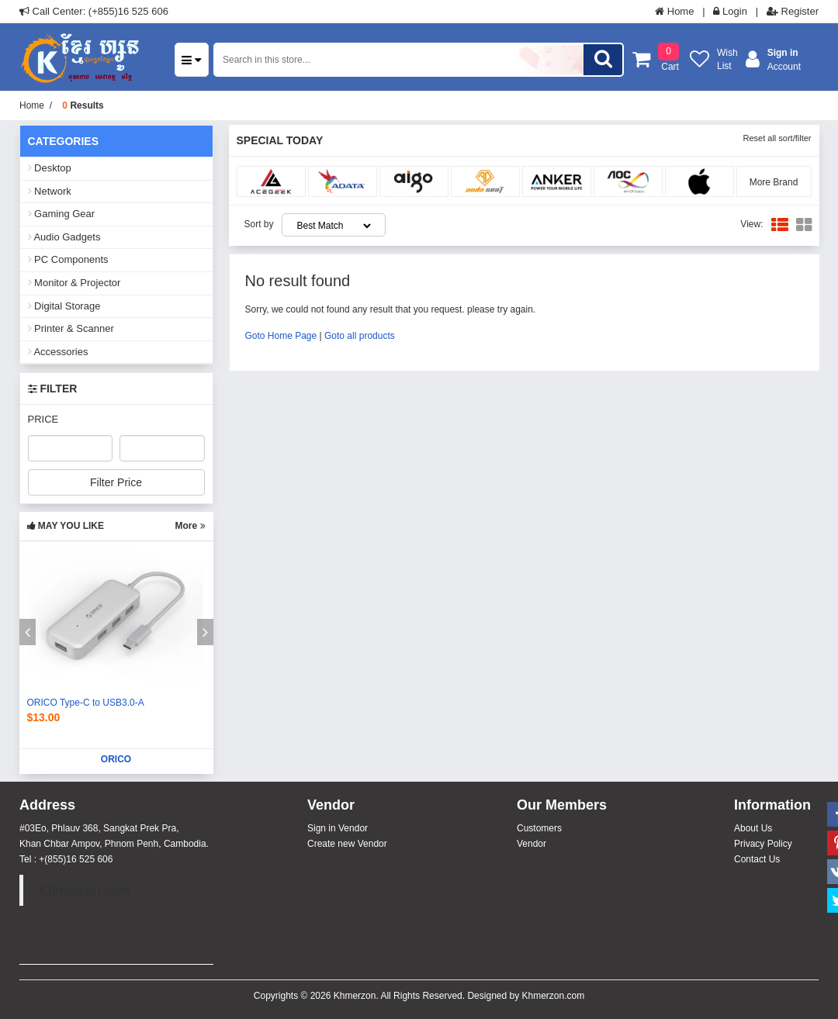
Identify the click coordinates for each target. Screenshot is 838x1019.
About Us (753, 828)
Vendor (531, 843)
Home (674, 11)
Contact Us (757, 859)
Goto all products (359, 335)
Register (793, 11)
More (190, 525)
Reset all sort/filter (777, 138)
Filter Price (116, 482)
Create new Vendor (347, 843)
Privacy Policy (763, 843)
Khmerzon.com (84, 890)
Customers (539, 828)
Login (729, 11)
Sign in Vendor (337, 828)
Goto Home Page (281, 335)
